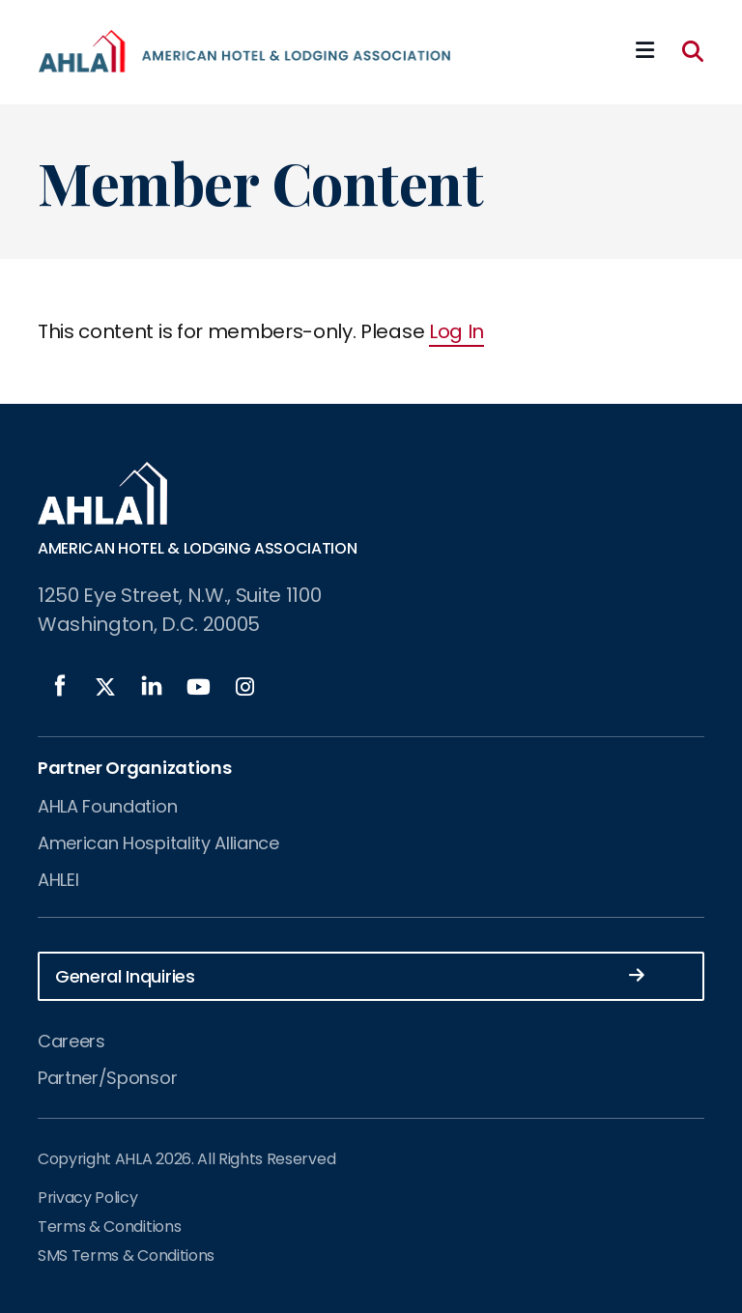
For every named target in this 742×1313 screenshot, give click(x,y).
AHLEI (58, 880)
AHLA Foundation (107, 806)
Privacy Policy (88, 1197)
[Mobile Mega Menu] (645, 51)
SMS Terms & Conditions (126, 1255)
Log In (456, 331)
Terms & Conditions (109, 1226)
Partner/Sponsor (107, 1078)
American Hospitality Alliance (158, 843)
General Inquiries (349, 975)
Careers (71, 1041)
